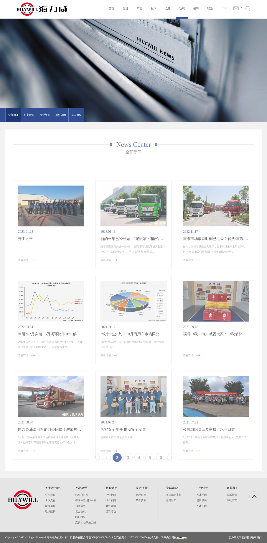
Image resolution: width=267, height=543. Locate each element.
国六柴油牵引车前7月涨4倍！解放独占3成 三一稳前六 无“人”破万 (71, 479)
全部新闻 (9, 114)
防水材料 (80, 517)
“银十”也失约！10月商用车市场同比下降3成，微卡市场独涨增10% (154, 384)
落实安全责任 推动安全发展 (123, 479)
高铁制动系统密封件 (85, 523)
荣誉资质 (141, 500)
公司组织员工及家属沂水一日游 (209, 479)
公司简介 (50, 494)
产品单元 (81, 488)
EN (224, 8)
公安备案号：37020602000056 (130, 537)
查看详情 (29, 309)
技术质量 (142, 488)
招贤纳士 (202, 488)
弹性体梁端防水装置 (85, 501)
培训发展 (201, 500)
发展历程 (50, 506)
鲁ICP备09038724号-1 (101, 537)
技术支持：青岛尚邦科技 (162, 537)
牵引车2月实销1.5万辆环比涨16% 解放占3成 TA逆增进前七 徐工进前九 (75, 384)
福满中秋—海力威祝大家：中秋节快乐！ (216, 384)
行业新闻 (40, 114)
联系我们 (232, 488)
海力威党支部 (174, 494)
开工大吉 (25, 288)
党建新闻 (171, 500)
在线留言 (232, 500)
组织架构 (50, 511)
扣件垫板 (80, 506)
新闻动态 (111, 488)
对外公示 (56, 114)
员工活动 (72, 114)
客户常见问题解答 (239, 537)
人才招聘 (201, 506)
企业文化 (50, 500)
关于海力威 (52, 488)
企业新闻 (24, 114)
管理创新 (141, 494)
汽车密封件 (81, 494)
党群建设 (172, 488)
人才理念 (201, 494)
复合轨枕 (80, 511)
